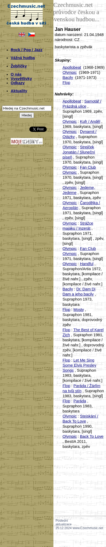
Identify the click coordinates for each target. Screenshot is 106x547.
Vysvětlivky (21, 78)
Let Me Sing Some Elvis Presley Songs (79, 365)
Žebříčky (19, 66)
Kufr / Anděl (90, 121)
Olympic (69, 72)
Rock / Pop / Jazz (26, 50)
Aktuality (19, 91)
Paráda (79, 401)
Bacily (67, 77)
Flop (66, 82)
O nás (16, 74)
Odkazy (18, 83)
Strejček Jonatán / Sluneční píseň (78, 152)
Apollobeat (71, 67)
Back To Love (91, 436)
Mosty (78, 309)
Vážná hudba (23, 58)
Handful (86, 264)
